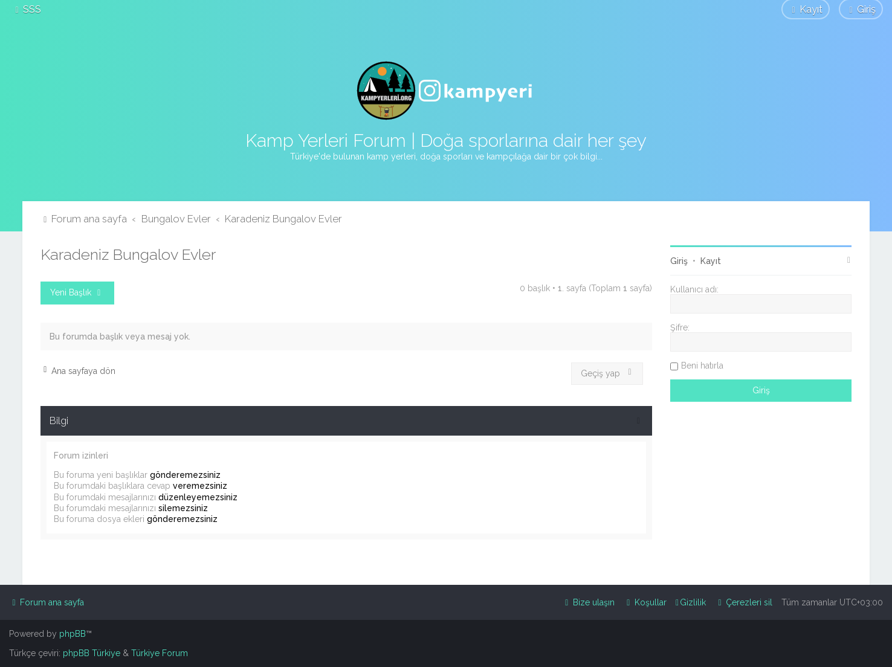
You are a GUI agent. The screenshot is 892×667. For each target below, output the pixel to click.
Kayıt (710, 261)
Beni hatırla (702, 365)
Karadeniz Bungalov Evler (128, 254)
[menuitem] (26, 9)
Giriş (679, 261)
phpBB (72, 634)
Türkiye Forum (159, 653)
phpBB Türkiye (91, 653)
